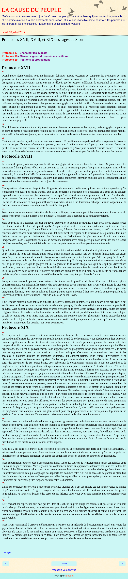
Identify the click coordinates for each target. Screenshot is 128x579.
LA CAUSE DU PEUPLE (31, 10)
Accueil (64, 563)
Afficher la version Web (64, 570)
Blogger (69, 575)
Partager (7, 552)
